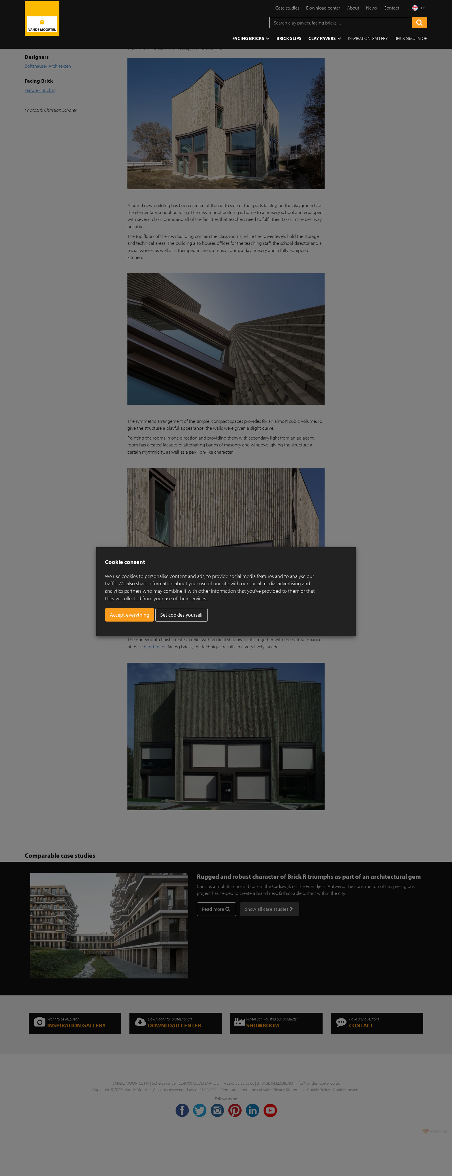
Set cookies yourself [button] (181, 614)
